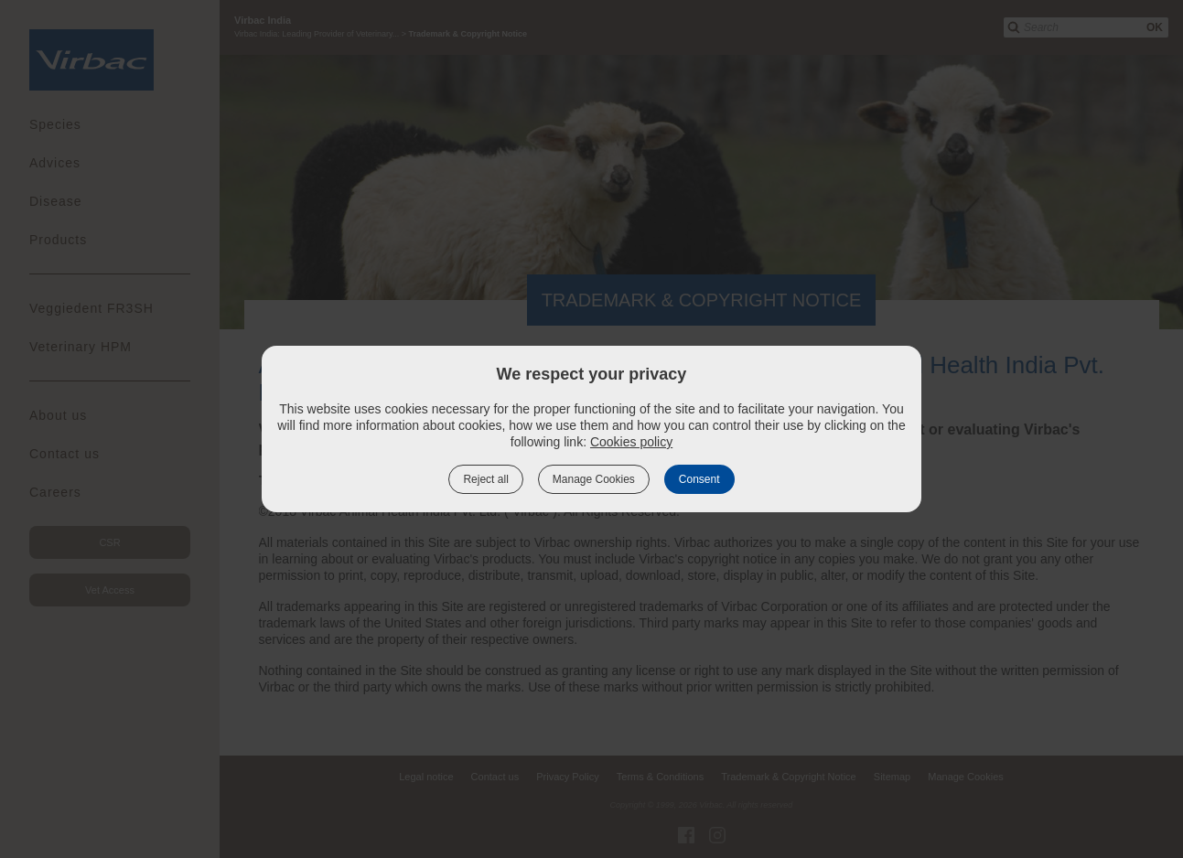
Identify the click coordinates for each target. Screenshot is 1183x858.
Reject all (485, 479)
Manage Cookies (594, 479)
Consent (699, 479)
